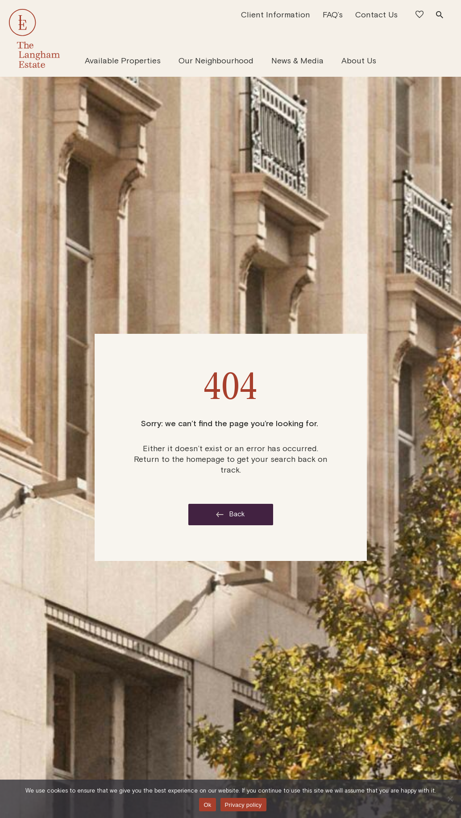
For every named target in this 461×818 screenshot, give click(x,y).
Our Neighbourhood (216, 61)
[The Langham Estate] (34, 38)
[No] (449, 798)
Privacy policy (243, 804)
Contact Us (376, 15)
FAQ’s (333, 15)
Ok (207, 804)
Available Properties (123, 61)
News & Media (297, 61)
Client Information (275, 15)
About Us (358, 61)
